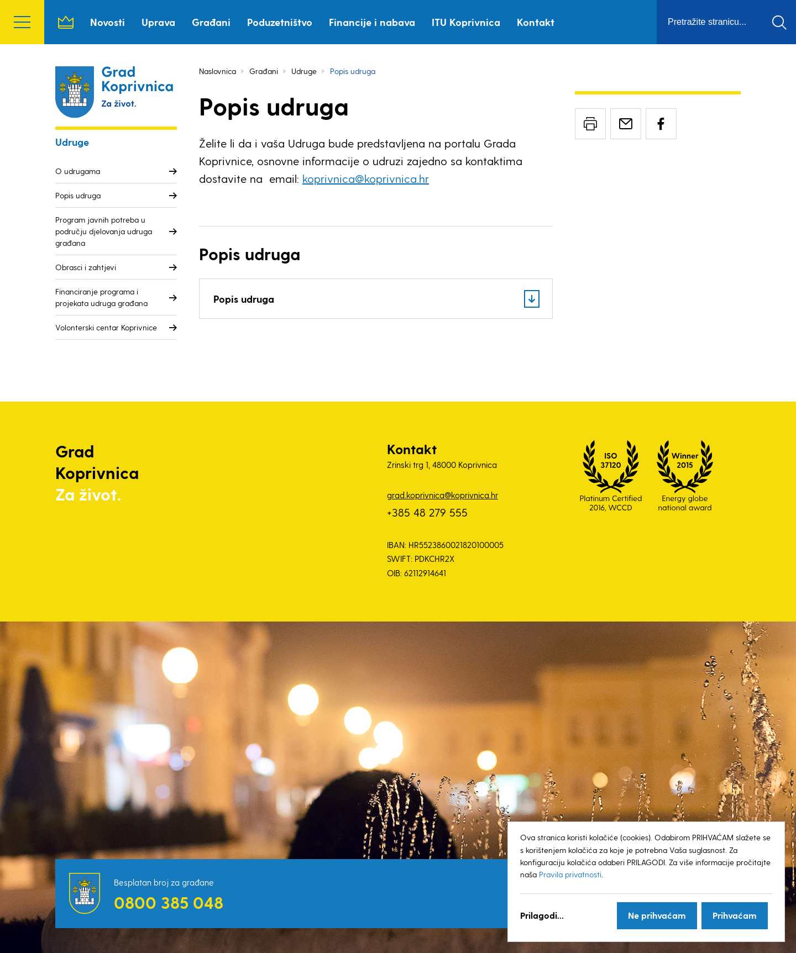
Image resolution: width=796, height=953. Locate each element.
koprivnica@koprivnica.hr (365, 178)
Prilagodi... (542, 915)
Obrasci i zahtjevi (85, 267)
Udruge (304, 71)
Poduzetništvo (279, 22)
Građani (211, 22)
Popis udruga (78, 195)
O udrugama (77, 171)
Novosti (107, 22)
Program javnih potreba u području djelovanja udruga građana (103, 231)
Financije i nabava (372, 22)
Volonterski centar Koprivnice (106, 327)
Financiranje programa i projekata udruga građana (101, 297)
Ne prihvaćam (657, 915)
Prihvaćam (735, 915)
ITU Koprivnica (466, 22)
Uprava (158, 22)
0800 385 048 (168, 902)
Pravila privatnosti (570, 874)
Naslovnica (65, 22)
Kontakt (535, 22)
